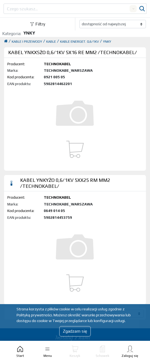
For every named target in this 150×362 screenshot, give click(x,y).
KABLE (51, 41)
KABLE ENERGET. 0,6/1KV (79, 41)
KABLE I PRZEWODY (27, 41)
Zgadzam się (75, 331)
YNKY (107, 41)
